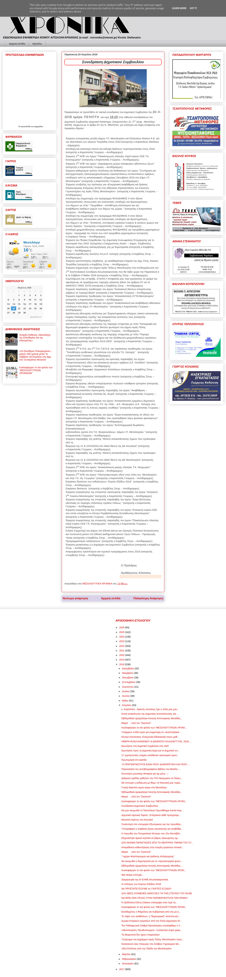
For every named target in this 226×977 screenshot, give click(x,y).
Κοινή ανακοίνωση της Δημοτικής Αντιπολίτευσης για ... (150, 713)
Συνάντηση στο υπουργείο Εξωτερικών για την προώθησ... (152, 824)
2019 (122, 659)
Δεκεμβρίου (128, 668)
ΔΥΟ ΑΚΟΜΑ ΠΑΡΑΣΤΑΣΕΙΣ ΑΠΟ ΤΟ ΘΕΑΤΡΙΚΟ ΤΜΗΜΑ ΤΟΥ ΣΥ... (157, 842)
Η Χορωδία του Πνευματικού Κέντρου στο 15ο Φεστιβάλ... (151, 833)
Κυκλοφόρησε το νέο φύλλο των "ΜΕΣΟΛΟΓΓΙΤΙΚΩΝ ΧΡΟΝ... (153, 870)
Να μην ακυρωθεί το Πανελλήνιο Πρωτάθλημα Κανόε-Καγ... (152, 810)
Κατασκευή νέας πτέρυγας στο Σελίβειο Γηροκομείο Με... (151, 944)
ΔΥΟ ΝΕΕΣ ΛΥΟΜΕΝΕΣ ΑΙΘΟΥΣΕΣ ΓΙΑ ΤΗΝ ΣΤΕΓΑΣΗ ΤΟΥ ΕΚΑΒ (156, 893)
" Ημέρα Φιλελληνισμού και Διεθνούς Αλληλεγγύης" (147, 856)
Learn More (179, 8)
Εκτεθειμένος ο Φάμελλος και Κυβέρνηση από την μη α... (151, 911)
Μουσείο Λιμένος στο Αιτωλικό (137, 819)
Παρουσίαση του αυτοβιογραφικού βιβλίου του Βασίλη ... (150, 769)
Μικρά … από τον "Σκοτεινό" (136, 723)
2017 (122, 969)
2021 (122, 650)
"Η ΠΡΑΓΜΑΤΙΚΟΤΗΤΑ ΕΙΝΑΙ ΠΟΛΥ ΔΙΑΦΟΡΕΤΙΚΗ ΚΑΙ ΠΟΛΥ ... (155, 764)
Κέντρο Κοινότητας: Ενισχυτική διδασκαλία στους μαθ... (150, 737)
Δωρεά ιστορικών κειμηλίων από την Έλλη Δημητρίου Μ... (151, 920)
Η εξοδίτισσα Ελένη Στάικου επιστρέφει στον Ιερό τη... (149, 902)
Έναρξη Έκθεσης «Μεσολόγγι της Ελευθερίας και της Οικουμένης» (34, 338)
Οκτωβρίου (128, 677)
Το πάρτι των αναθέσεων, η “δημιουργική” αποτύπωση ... (151, 916)
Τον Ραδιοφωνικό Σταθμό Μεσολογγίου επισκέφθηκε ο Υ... (151, 925)
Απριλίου (127, 705)
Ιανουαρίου (128, 963)
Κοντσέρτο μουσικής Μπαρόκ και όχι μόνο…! (144, 773)
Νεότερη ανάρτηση (75, 598)
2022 (122, 646)
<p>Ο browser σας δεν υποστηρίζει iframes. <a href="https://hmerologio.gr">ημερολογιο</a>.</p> (24, 302)
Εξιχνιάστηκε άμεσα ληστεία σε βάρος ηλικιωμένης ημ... (150, 838)
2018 (122, 664)
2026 (122, 627)
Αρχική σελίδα (17, 43)
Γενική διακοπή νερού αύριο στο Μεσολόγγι (144, 787)
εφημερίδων (38, 126)
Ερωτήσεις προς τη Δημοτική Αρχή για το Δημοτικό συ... (150, 750)
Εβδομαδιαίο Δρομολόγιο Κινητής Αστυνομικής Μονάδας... (151, 718)
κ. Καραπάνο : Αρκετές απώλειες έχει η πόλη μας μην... (150, 709)
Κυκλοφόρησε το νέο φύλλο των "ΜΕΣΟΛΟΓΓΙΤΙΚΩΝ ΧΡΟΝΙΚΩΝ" (36, 370)
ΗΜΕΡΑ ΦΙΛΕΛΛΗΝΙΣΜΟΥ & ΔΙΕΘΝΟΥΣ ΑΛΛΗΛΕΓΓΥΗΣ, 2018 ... (156, 741)
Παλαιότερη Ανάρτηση (148, 598)
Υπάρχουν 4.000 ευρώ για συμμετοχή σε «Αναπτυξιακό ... (151, 732)
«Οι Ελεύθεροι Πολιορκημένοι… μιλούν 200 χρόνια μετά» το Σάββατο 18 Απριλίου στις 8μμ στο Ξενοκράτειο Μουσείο (36, 355)
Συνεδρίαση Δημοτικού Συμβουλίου (139, 805)
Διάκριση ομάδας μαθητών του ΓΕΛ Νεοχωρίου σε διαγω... (151, 778)
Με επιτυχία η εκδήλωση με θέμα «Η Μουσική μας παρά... (151, 782)
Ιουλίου (126, 691)
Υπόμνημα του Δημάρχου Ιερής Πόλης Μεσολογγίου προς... (152, 939)
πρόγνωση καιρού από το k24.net (30, 271)
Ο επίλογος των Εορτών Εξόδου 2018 (141, 884)
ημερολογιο (35, 316)
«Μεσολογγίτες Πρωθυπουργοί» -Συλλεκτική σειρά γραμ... (151, 930)
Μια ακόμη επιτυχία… (132, 874)
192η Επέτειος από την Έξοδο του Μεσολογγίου (146, 948)
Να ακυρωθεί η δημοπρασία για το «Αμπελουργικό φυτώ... (151, 861)
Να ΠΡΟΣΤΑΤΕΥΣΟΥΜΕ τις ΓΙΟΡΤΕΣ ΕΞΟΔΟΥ (146, 888)
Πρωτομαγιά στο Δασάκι (134, 759)
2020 (122, 655)
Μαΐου (125, 700)
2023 (122, 641)
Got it (193, 8)
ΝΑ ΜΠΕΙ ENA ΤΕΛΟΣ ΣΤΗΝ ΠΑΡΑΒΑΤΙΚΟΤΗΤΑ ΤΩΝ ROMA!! (154, 898)
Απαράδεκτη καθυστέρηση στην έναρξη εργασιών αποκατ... (152, 847)
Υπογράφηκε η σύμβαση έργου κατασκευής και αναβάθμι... (152, 828)
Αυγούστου (128, 686)
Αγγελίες (37, 43)
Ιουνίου (126, 696)
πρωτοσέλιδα (26, 126)
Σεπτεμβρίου (129, 682)
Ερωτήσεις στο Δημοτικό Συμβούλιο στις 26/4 (145, 746)
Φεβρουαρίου (129, 959)
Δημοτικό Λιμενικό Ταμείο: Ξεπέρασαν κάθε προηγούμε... (151, 815)
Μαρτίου (126, 954)
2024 (122, 636)
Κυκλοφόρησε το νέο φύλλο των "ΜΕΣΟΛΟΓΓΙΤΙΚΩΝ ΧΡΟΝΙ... (154, 727)
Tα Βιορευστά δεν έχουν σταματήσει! (140, 934)
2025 (122, 632)
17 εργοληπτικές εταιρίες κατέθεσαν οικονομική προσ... (150, 755)
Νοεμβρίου (128, 673)
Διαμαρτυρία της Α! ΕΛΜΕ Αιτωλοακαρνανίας (144, 879)
